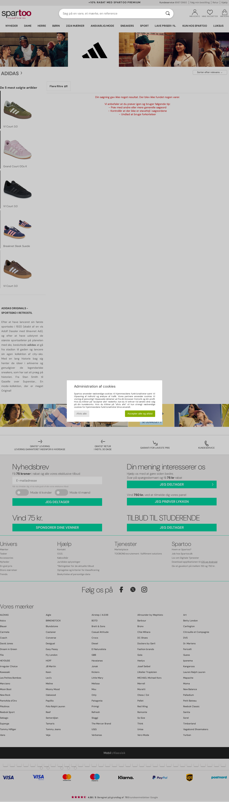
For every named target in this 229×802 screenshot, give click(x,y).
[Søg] (168, 13)
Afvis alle (82, 413)
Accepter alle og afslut (139, 413)
